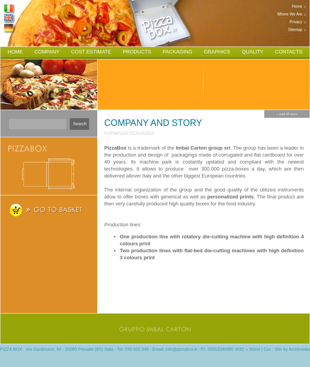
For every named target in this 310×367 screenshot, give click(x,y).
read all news (288, 114)
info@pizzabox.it (181, 349)
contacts (289, 52)
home (297, 6)
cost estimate (91, 52)
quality (253, 52)
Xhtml (254, 349)
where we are (289, 14)
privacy (295, 22)
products (137, 52)
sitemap (295, 30)
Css (267, 349)
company (47, 52)
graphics (217, 52)
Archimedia (299, 349)
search (80, 123)
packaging (177, 52)
